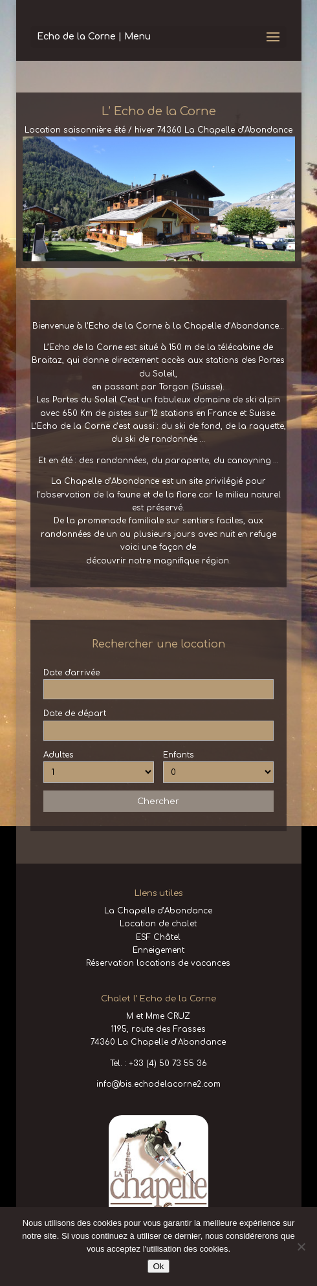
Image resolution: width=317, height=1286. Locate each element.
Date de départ (74, 713)
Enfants (178, 754)
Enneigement (158, 950)
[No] (300, 1246)
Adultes (58, 754)
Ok (158, 1266)
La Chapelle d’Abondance (158, 910)
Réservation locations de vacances (158, 963)
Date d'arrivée (71, 672)
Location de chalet (158, 923)
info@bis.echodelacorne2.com (158, 1084)
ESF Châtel (158, 937)
